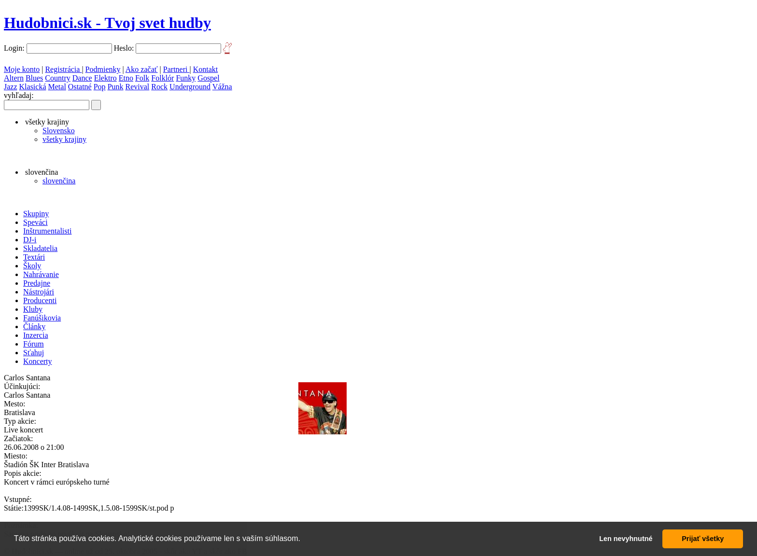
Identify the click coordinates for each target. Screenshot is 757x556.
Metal (57, 87)
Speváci (35, 222)
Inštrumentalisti (47, 231)
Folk (142, 78)
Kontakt (205, 69)
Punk (116, 87)
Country (57, 78)
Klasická (32, 87)
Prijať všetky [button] (703, 538)
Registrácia (63, 69)
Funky (186, 78)
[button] (303, 539)
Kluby (32, 309)
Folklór (162, 78)
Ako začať (142, 69)
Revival (138, 87)
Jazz (10, 87)
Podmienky (103, 69)
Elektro (105, 78)
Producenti (39, 300)
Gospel (208, 78)
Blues (34, 78)
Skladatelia (40, 248)
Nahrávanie (41, 274)
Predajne (36, 283)
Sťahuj (33, 352)
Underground (189, 87)
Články (34, 326)
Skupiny (36, 213)
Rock (159, 87)
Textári (34, 257)
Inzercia (35, 335)
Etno (126, 78)
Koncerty (37, 361)
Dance (82, 78)
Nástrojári (38, 292)
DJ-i (30, 240)
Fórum (33, 344)
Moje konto (22, 69)
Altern (14, 78)
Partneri (176, 69)
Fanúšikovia (42, 318)
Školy (32, 266)
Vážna (222, 87)
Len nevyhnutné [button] (625, 538)
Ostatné (80, 87)
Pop (100, 87)
